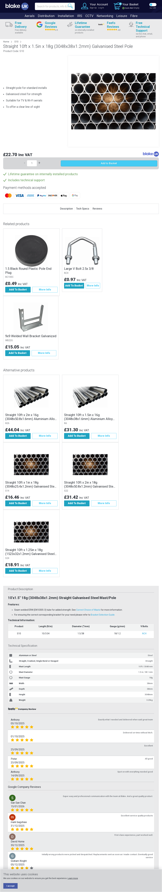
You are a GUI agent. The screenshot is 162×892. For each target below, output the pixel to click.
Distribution (46, 16)
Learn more (73, 878)
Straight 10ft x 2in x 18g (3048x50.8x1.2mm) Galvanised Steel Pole (90, 485)
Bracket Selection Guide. (103, 614)
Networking (105, 16)
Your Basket (130, 4)
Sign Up (93, 8)
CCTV (89, 16)
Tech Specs (82, 208)
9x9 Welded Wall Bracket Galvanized (30, 336)
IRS (79, 16)
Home (6, 41)
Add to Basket (109, 163)
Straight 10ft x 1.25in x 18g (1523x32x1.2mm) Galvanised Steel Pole (30, 552)
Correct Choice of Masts (88, 610)
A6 (65, 423)
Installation (66, 16)
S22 (66, 490)
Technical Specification (22, 645)
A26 (7, 423)
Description (66, 208)
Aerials (30, 16)
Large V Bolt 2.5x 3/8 (79, 269)
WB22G (9, 340)
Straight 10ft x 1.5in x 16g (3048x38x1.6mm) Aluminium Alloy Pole (88, 417)
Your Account (99, 4)
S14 (7, 490)
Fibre (134, 16)
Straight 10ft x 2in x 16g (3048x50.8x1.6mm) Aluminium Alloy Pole (30, 417)
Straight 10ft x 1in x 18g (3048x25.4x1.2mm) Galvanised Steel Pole (31, 485)
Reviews (97, 208)
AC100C (9, 277)
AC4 (66, 273)
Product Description (20, 589)
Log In (101, 8)
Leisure (121, 16)
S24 (7, 558)
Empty (136, 8)
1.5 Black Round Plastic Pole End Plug (28, 271)
